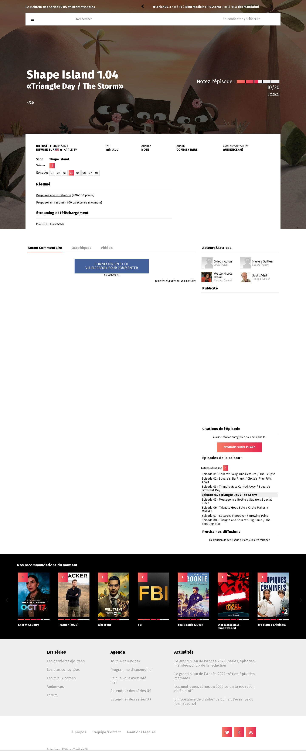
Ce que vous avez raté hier (128, 680)
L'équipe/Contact (106, 732)
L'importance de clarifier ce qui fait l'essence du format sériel (214, 701)
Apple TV (70, 150)
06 (84, 173)
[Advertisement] (230, 206)
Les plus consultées (63, 669)
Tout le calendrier (125, 661)
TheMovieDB (80, 749)
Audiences (55, 686)
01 (52, 173)
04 (71, 173)
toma (158, 7)
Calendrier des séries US (130, 691)
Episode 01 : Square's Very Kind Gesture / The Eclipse (238, 474)
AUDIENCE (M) (233, 150)
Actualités (184, 652)
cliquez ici (113, 274)
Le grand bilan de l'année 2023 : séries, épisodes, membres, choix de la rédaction (214, 663)
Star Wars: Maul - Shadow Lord (233, 624)
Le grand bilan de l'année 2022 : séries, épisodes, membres (214, 676)
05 (77, 173)
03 (65, 173)
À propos (79, 732)
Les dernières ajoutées (66, 661)
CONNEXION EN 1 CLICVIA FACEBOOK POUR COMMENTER (111, 266)
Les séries (56, 652)
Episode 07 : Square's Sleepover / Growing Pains (235, 516)
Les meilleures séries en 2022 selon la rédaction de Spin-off (214, 688)
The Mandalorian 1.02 (194, 7)
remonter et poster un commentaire (175, 280)
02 (58, 173)
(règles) (273, 94)
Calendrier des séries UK (130, 699)
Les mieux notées (61, 678)
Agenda (117, 652)
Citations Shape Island (239, 447)
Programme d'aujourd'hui (131, 669)
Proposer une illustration (53, 195)
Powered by (50, 224)
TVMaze (66, 749)
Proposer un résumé (50, 202)
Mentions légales (141, 732)
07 (90, 173)
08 (97, 173)
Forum (52, 695)
